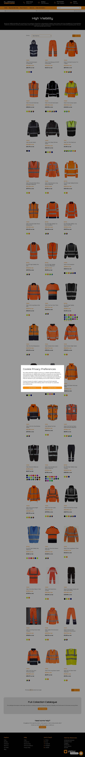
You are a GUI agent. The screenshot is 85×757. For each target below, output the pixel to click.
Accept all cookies (52, 387)
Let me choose (32, 387)
